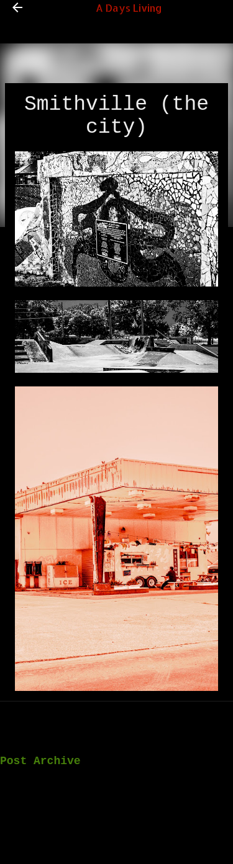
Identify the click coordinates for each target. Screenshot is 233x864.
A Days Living (129, 7)
